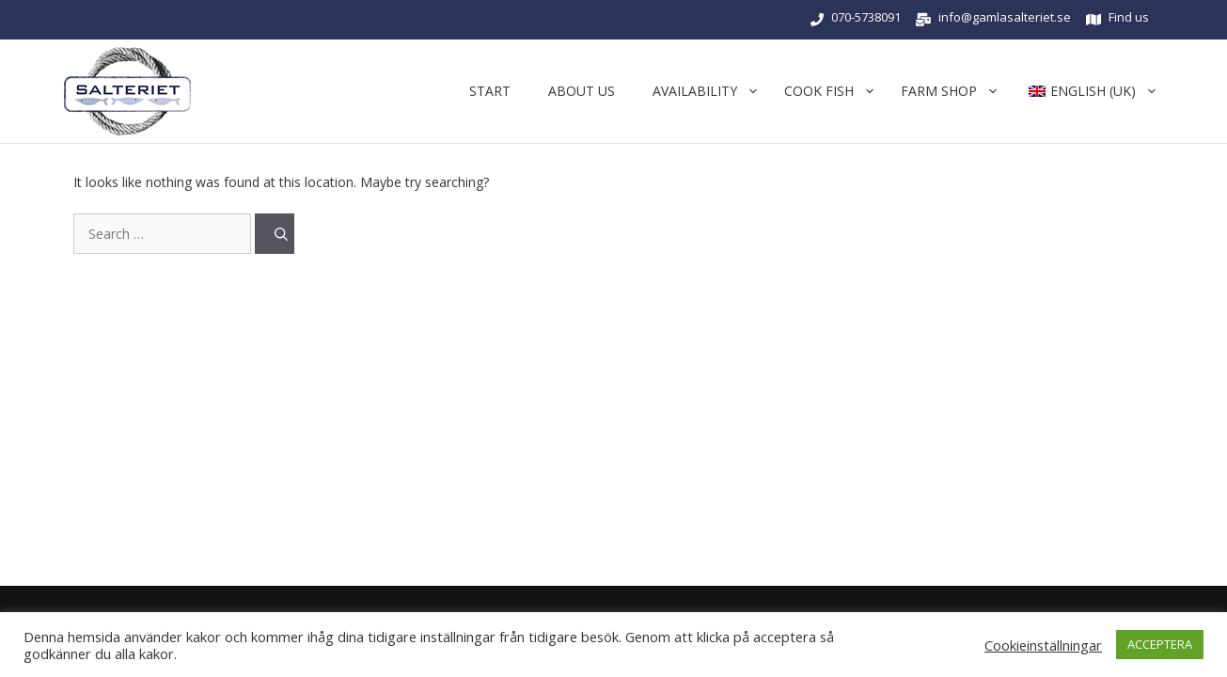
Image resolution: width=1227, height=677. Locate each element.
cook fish (833, 91)
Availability (709, 91)
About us (581, 91)
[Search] (274, 233)
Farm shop (953, 91)
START (490, 91)
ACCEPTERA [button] (1159, 644)
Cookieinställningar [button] (1043, 645)
